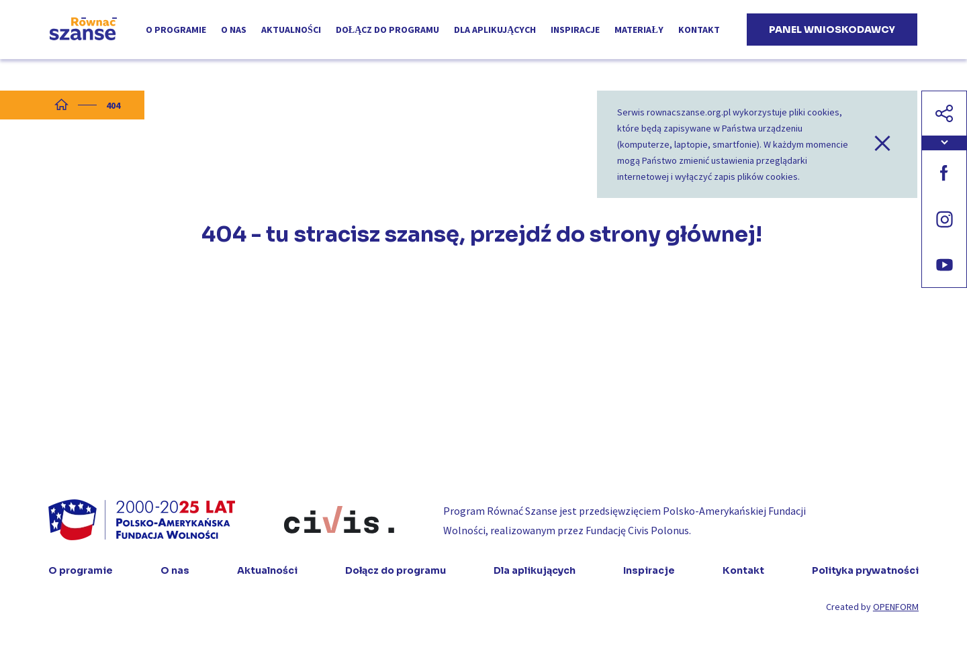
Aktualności (291, 29)
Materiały (638, 29)
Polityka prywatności (865, 570)
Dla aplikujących (495, 29)
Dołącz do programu (387, 29)
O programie (176, 29)
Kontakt (699, 29)
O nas (233, 29)
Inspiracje (575, 29)
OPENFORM (896, 607)
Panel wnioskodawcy (832, 29)
